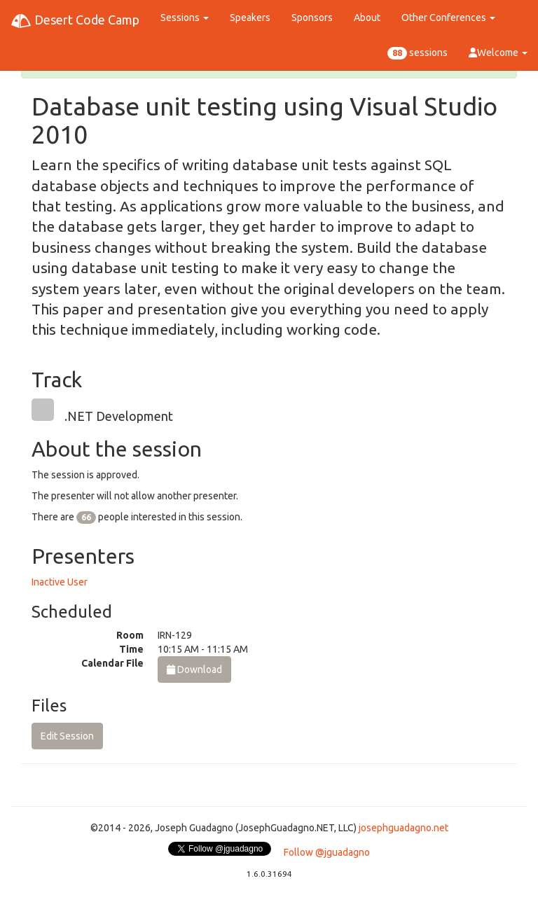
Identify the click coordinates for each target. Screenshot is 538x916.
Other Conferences (448, 17)
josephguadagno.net (403, 827)
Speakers (250, 17)
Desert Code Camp (75, 21)
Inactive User (60, 582)
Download (194, 669)
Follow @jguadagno (327, 852)
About (367, 17)
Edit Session (67, 736)
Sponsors (312, 17)
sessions (417, 53)
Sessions (184, 17)
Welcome (498, 52)
